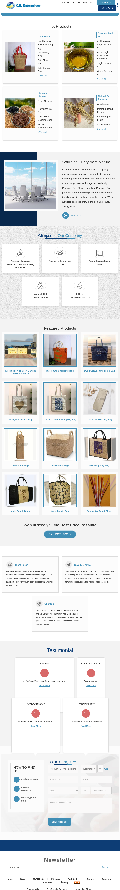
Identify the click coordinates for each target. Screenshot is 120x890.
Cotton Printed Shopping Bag (60, 419)
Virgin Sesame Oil (104, 65)
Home (10, 879)
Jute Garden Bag (44, 69)
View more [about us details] (75, 215)
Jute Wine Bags (20, 465)
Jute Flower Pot (44, 62)
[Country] (63, 790)
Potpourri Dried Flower (105, 110)
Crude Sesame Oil (105, 73)
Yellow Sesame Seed (45, 126)
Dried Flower (103, 104)
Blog (22, 879)
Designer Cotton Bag (20, 419)
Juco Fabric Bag (60, 511)
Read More (44, 685)
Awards (90, 879)
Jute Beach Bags (20, 511)
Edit (106, 769)
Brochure (106, 879)
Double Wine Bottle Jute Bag (45, 43)
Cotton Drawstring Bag (99, 419)
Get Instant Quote (60, 535)
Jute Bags (44, 36)
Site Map (64, 882)
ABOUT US (38, 879)
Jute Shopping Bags (99, 465)
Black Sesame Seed (45, 102)
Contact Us (46, 882)
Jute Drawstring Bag (43, 52)
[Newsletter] (60, 867)
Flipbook (55, 879)
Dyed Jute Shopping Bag (60, 370)
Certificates (73, 879)
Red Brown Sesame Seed (45, 118)
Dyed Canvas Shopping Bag (99, 370)
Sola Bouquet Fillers (104, 118)
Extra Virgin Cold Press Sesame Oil (103, 55)
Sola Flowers (104, 124)
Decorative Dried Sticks (99, 511)
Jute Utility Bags (60, 465)
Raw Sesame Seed (45, 110)
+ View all (42, 75)
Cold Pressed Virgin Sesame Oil (104, 44)
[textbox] (100, 768)
